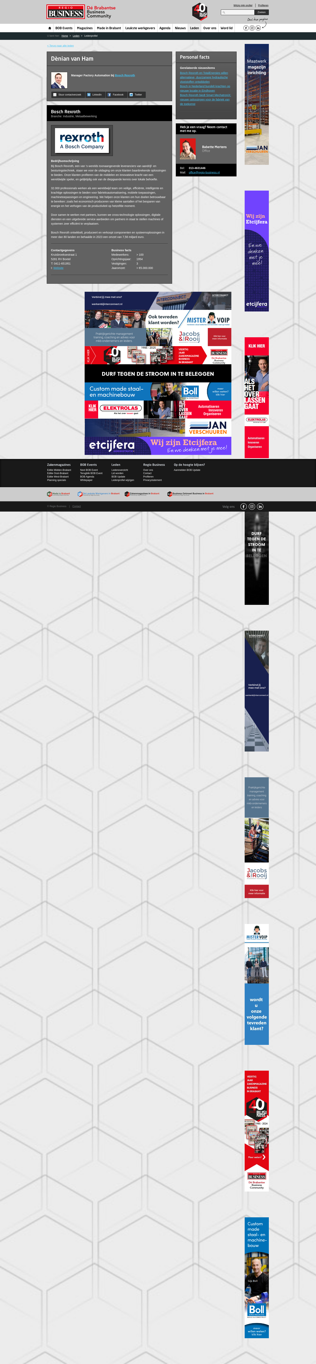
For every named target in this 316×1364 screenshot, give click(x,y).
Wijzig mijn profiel (243, 5)
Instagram (252, 506)
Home (49, 28)
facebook (243, 506)
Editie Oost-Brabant (57, 473)
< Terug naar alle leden (60, 45)
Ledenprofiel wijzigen (122, 480)
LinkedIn (94, 94)
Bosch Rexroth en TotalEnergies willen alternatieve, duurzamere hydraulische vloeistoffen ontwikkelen (204, 77)
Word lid (227, 28)
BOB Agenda (87, 476)
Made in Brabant (109, 28)
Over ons (209, 28)
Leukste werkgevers (140, 28)
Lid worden (117, 473)
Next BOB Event (89, 470)
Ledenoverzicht (119, 470)
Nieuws (180, 28)
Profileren (263, 5)
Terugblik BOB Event (91, 473)
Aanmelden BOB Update (187, 470)
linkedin (260, 506)
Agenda (164, 28)
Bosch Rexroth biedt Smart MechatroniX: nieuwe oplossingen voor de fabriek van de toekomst (205, 99)
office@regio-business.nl (204, 172)
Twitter (136, 94)
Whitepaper (86, 480)
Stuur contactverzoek (67, 94)
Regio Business (81, 11)
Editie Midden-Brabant (59, 470)
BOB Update (118, 476)
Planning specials (56, 480)
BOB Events (64, 28)
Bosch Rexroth (125, 75)
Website (58, 268)
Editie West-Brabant (58, 476)
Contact (147, 473)
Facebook (116, 94)
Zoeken (262, 12)
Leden (194, 28)
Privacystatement (152, 480)
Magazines (85, 28)
